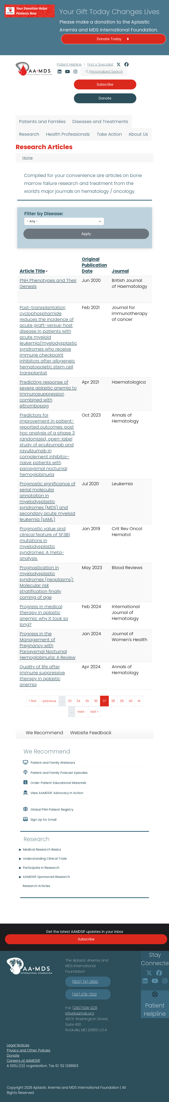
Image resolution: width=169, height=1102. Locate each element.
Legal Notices (18, 1045)
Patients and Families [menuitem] (42, 121)
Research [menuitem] (29, 134)
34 (79, 700)
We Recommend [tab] (44, 733)
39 (123, 700)
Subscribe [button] (105, 84)
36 (97, 700)
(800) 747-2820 (85, 981)
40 (131, 700)
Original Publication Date (94, 265)
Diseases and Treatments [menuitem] (100, 121)
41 (140, 700)
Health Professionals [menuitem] (68, 134)
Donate (13, 1055)
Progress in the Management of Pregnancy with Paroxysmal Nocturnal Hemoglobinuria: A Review (47, 645)
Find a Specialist (100, 64)
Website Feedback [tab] (90, 733)
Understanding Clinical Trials (45, 858)
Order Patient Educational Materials (54, 782)
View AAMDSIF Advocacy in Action (53, 792)
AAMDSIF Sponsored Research (46, 877)
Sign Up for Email (40, 819)
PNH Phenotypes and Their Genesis (48, 283)
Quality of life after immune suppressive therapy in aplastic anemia (42, 676)
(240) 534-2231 (85, 1007)
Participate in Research (41, 867)
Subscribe (86, 939)
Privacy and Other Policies (28, 1050)
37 (105, 700)
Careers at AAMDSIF (23, 1060)
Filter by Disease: (43, 213)
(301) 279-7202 (84, 994)
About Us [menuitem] (138, 134)
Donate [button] (105, 98)
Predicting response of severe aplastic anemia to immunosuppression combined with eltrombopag (48, 394)
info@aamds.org (79, 1013)
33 (71, 700)
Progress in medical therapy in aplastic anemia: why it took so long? (44, 615)
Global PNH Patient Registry (48, 809)
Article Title (34, 271)
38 (114, 700)
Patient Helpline (69, 64)
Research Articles (36, 886)
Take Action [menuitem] (109, 134)
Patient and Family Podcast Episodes (55, 772)
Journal (120, 271)
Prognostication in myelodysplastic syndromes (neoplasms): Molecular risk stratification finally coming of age (47, 582)
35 (88, 700)
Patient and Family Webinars (49, 762)
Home (27, 157)
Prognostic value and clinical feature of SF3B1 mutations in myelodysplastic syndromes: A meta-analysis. (45, 543)
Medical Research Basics (42, 849)
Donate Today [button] (113, 39)
